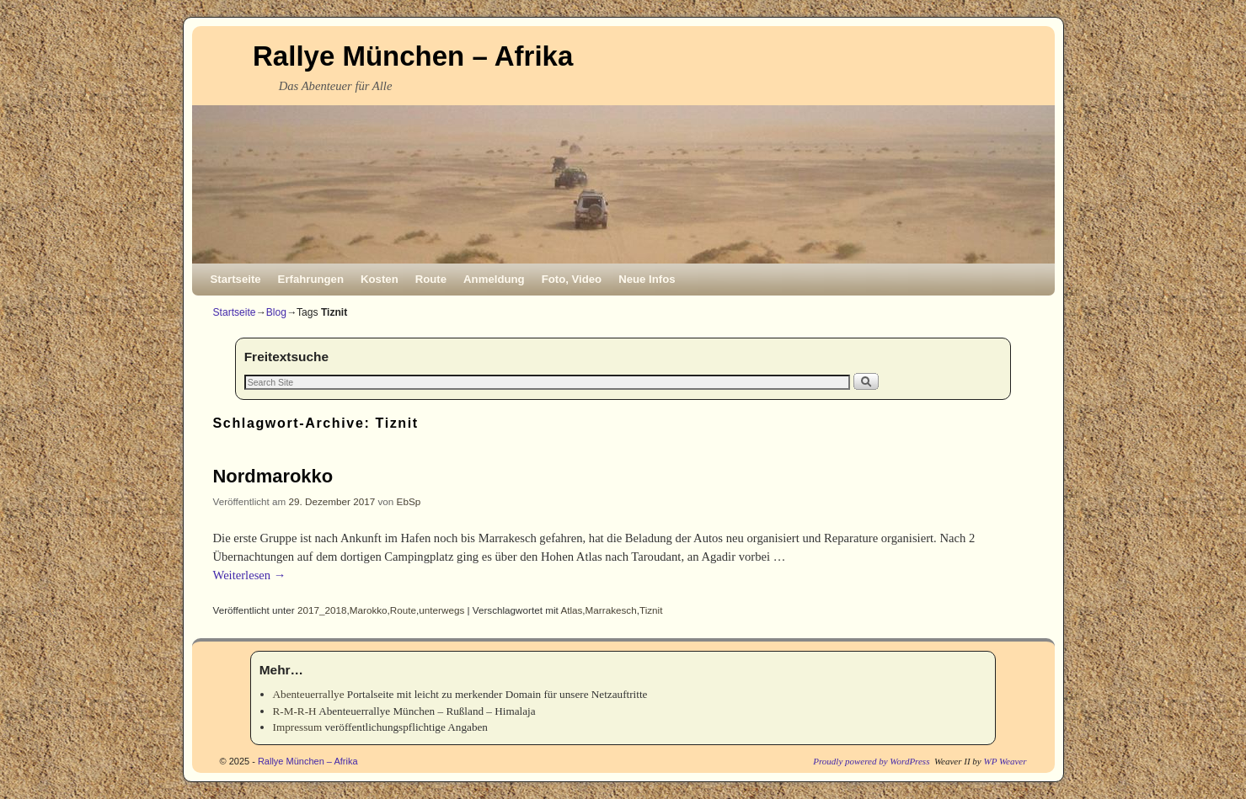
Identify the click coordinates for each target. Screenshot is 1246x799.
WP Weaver (1004, 761)
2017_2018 (322, 610)
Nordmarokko (273, 476)
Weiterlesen (249, 575)
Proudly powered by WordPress (871, 761)
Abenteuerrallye (309, 694)
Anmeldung (494, 279)
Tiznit (651, 610)
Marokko (369, 610)
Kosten (379, 279)
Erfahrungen (311, 279)
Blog (276, 312)
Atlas (571, 610)
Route (431, 279)
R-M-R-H (295, 711)
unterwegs (441, 610)
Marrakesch (611, 610)
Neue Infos (646, 279)
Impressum (298, 727)
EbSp (409, 501)
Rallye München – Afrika (413, 56)
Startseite (236, 279)
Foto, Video (572, 279)
